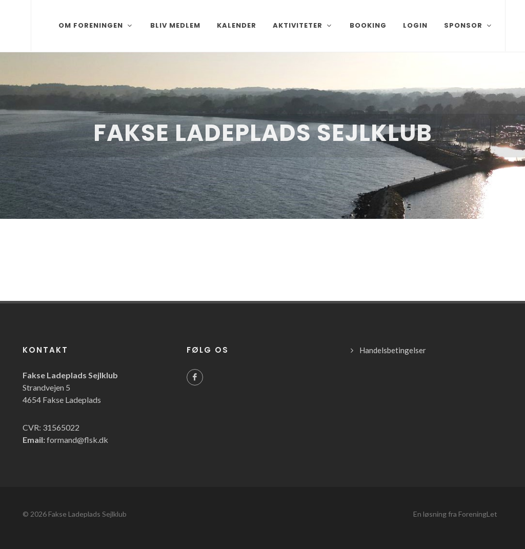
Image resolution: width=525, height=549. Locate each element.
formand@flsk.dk (77, 439)
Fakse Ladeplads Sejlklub (87, 514)
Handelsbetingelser (392, 350)
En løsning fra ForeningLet (455, 514)
